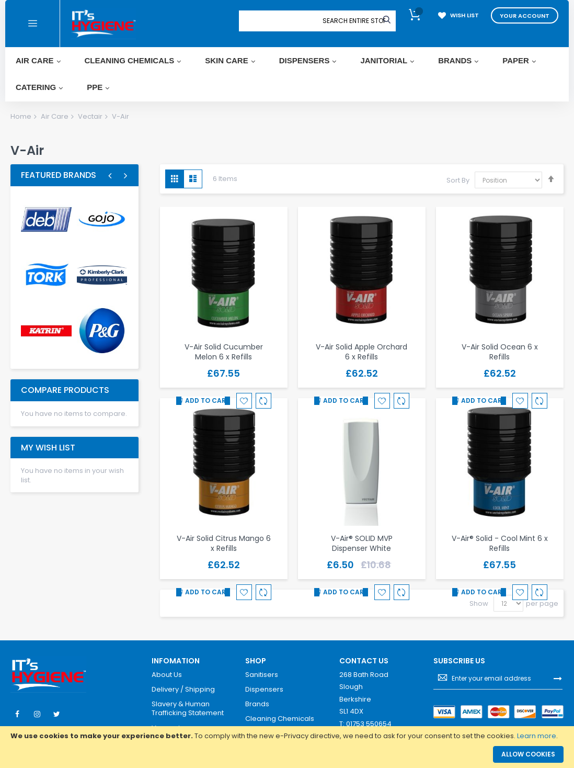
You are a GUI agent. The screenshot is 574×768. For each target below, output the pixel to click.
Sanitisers (261, 675)
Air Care (54, 116)
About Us (167, 675)
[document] (287, 736)
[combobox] (354, 20)
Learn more (536, 736)
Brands (257, 704)
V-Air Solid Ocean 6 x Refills (500, 352)
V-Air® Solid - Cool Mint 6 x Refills (500, 543)
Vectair (90, 116)
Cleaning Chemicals (279, 719)
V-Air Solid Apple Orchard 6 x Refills (361, 352)
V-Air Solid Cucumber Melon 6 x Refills (224, 352)
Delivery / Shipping (183, 689)
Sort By (457, 180)
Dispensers (264, 689)
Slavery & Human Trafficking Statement (188, 708)
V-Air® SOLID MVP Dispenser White (362, 543)
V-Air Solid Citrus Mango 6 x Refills (224, 543)
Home (20, 116)
